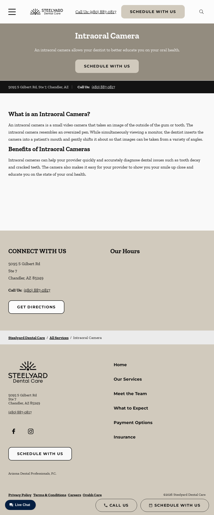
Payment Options (133, 422)
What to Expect (131, 408)
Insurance (125, 437)
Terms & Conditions (49, 495)
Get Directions (36, 307)
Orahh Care (92, 495)
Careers (74, 495)
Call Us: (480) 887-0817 (95, 11)
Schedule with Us (153, 11)
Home (120, 364)
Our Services (128, 379)
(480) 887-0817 (103, 87)
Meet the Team (130, 393)
